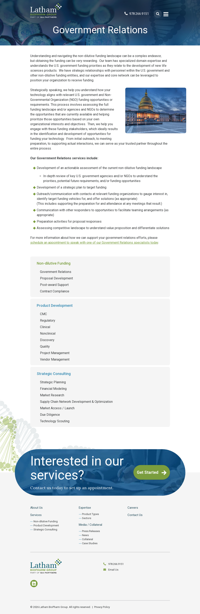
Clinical (45, 327)
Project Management (54, 353)
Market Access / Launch (57, 408)
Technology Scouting (54, 421)
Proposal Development (56, 278)
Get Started (151, 472)
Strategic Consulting (54, 374)
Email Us (113, 569)
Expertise (85, 508)
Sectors (86, 518)
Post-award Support (54, 285)
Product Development (55, 305)
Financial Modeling (53, 389)
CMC (43, 314)
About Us (36, 508)
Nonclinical (47, 333)
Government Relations (55, 272)
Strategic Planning (53, 382)
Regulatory (47, 320)
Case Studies (89, 543)
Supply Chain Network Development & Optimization (76, 402)
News (85, 535)
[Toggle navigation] (166, 14)
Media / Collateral (90, 525)
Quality (45, 346)
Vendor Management (54, 359)
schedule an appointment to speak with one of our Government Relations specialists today (94, 243)
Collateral (87, 539)
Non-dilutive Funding (53, 263)
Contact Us (135, 515)
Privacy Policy (102, 607)
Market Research (52, 395)
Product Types (90, 514)
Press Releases (91, 531)
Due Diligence (50, 415)
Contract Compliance (54, 291)
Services (36, 515)
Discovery (47, 340)
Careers (133, 508)
